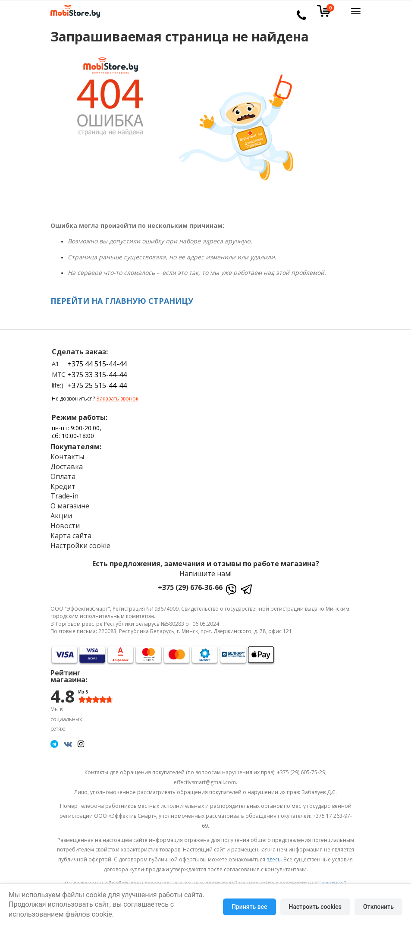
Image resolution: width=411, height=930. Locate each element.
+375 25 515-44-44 (97, 385)
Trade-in (64, 496)
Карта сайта (70, 535)
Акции (61, 515)
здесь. (274, 859)
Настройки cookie (80, 545)
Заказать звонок (117, 398)
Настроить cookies (315, 906)
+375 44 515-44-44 (97, 364)
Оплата (62, 476)
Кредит (62, 486)
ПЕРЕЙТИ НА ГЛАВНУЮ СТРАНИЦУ (121, 301)
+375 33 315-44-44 (97, 374)
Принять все (249, 906)
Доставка (66, 466)
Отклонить (378, 906)
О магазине (69, 506)
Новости (65, 525)
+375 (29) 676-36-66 (190, 587)
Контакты (67, 456)
